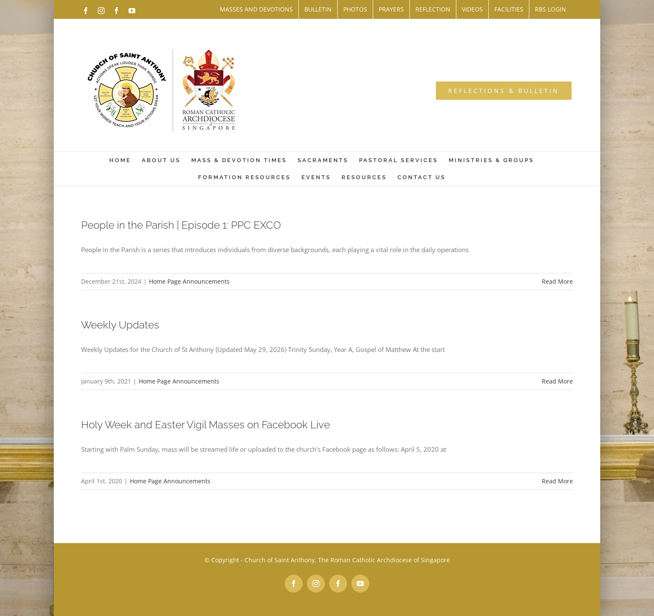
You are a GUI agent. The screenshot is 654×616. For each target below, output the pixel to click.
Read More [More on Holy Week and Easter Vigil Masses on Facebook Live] (557, 481)
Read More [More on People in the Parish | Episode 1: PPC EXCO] (557, 281)
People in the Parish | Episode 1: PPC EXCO (181, 225)
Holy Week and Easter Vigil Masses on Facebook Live (205, 424)
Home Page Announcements (189, 281)
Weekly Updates (120, 325)
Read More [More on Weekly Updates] (557, 381)
